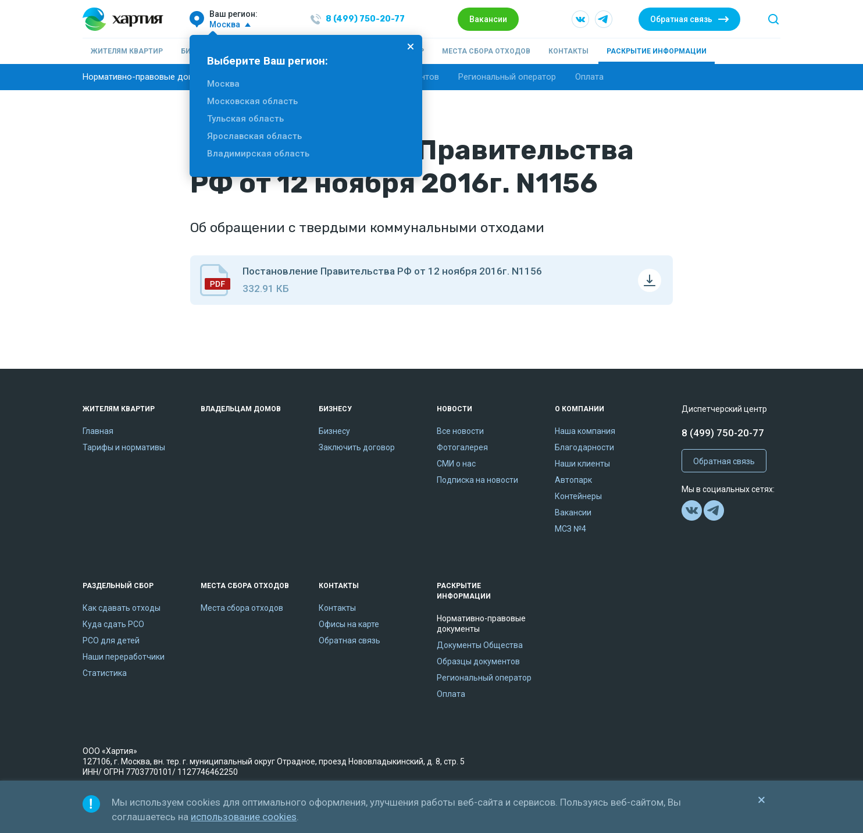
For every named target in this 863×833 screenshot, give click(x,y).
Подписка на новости (477, 480)
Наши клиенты (582, 463)
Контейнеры (578, 496)
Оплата (589, 77)
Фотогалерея (462, 447)
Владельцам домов (241, 409)
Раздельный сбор (118, 586)
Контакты (568, 51)
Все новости (460, 431)
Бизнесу (335, 409)
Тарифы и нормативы (124, 447)
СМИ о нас (456, 463)
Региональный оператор (507, 77)
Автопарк (573, 480)
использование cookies (244, 817)
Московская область (252, 101)
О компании (579, 409)
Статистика (105, 673)
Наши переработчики (124, 656)
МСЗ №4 (570, 528)
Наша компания (585, 431)
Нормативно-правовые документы (153, 77)
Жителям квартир (127, 51)
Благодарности (584, 447)
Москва (223, 84)
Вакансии (488, 19)
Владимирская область (258, 153)
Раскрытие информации (657, 51)
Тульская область (245, 118)
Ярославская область (254, 136)
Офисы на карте (349, 624)
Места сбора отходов (486, 51)
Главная (98, 431)
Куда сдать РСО (113, 624)
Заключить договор (357, 447)
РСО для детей (111, 640)
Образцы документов (478, 661)
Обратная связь (681, 19)
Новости (454, 409)
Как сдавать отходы (122, 608)
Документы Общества (480, 645)
